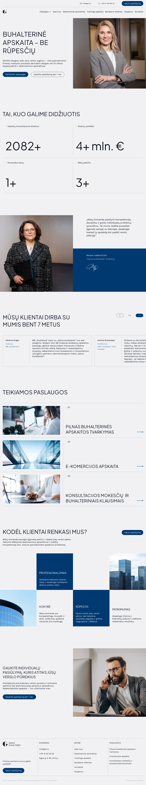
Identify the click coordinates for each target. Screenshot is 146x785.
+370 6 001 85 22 (46, 754)
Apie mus (57, 12)
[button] (45, 11)
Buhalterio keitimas (113, 12)
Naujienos (128, 12)
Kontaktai (139, 12)
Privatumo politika (50, 780)
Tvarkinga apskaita (95, 12)
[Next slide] (139, 315)
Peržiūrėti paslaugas (15, 74)
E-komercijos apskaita (119, 756)
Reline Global (138, 780)
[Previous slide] (120, 315)
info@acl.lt (44, 749)
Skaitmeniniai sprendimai (74, 12)
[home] (4, 12)
